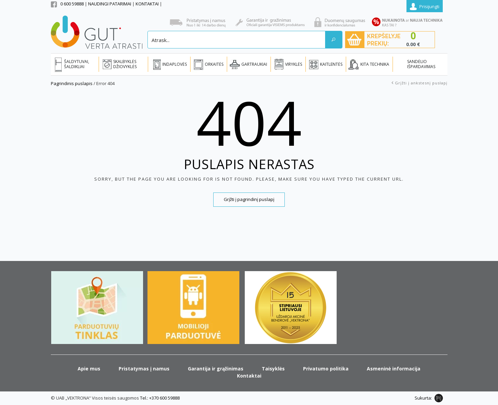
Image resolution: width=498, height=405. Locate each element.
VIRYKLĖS (293, 64)
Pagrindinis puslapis (72, 83)
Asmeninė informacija (393, 368)
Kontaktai (249, 375)
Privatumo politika (325, 368)
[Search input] (237, 39)
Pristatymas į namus (144, 368)
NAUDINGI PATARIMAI (110, 4)
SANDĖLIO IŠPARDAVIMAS (421, 64)
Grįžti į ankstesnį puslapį (421, 82)
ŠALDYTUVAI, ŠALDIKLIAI (76, 64)
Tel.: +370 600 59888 (160, 398)
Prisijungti (429, 6)
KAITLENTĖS (331, 64)
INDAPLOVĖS (174, 64)
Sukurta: (423, 398)
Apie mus (89, 368)
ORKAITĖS (214, 64)
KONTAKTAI (148, 4)
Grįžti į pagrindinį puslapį (249, 199)
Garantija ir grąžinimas (215, 368)
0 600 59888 (72, 4)
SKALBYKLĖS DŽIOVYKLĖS (125, 64)
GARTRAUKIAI (254, 64)
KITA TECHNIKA (374, 64)
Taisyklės (273, 368)
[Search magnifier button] (333, 39)
